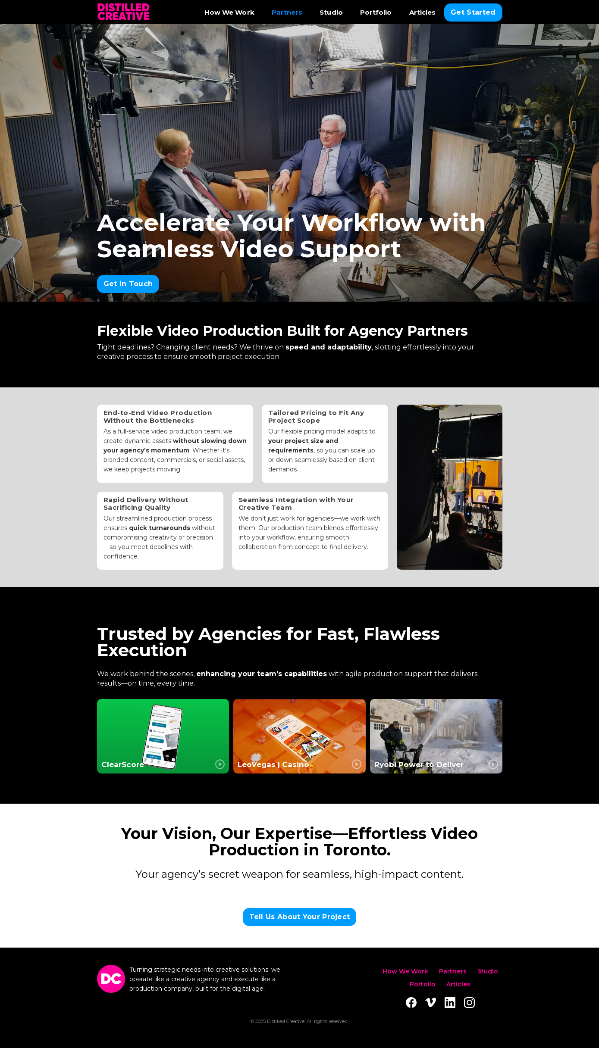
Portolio (423, 984)
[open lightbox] (163, 736)
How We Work (229, 12)
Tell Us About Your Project (299, 917)
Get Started (473, 12)
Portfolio (376, 12)
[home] (123, 12)
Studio (331, 12)
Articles (422, 12)
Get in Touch (128, 284)
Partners (287, 12)
